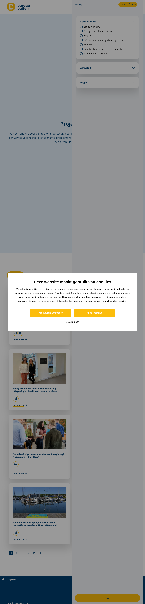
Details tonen (72, 322)
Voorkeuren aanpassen (50, 313)
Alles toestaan (94, 313)
